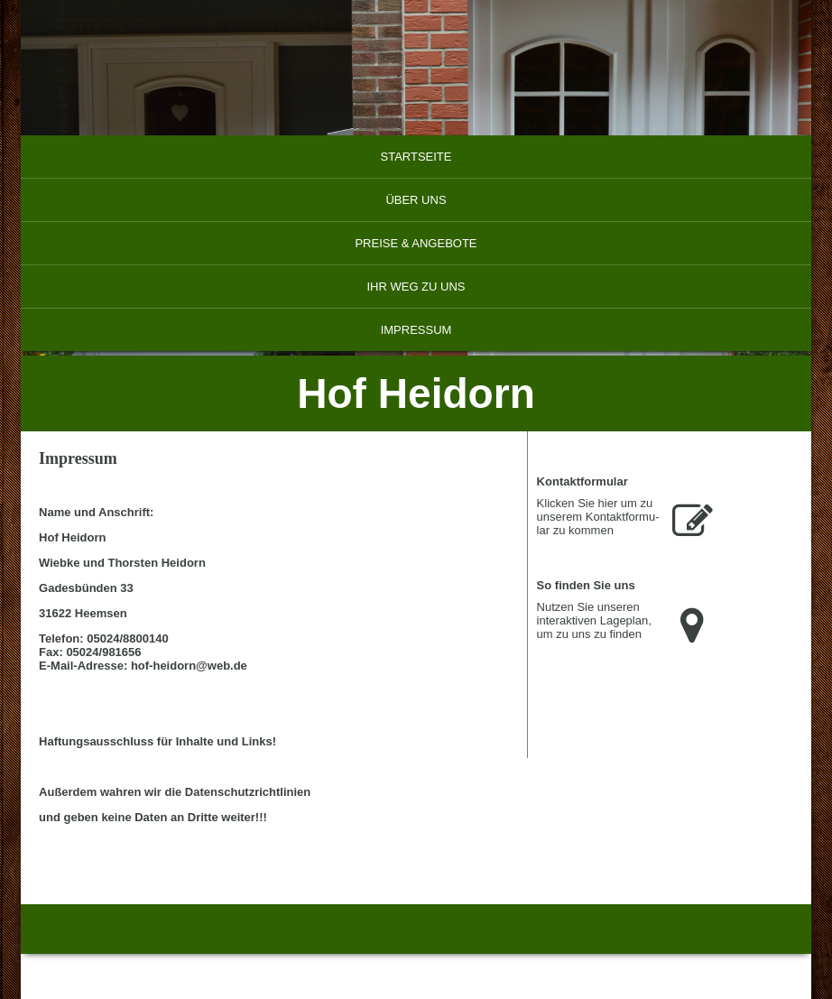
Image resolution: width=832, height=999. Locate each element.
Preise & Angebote (415, 243)
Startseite (416, 156)
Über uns (415, 200)
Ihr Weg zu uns (415, 286)
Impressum (416, 330)
